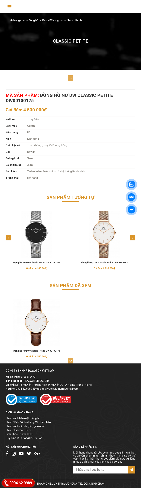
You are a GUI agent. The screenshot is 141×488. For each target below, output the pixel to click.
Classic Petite (75, 20)
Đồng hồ (33, 20)
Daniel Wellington (52, 20)
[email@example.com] (100, 469)
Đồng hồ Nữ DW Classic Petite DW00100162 (36, 262)
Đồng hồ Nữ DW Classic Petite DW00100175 (36, 351)
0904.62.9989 (24, 388)
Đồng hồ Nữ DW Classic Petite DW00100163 (104, 262)
